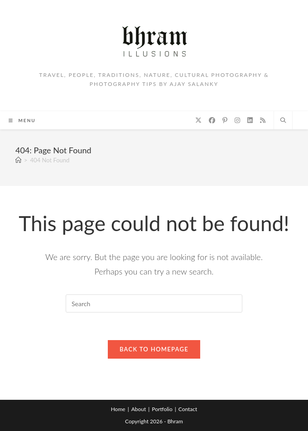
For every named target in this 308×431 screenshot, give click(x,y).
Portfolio (162, 409)
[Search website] (283, 121)
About (138, 409)
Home (118, 409)
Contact (187, 409)
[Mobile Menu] (22, 120)
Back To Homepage (154, 349)
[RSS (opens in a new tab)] (262, 120)
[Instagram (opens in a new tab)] (237, 120)
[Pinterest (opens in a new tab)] (225, 120)
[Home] (18, 160)
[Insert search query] (154, 303)
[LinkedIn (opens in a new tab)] (250, 120)
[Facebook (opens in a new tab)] (212, 120)
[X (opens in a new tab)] (198, 120)
